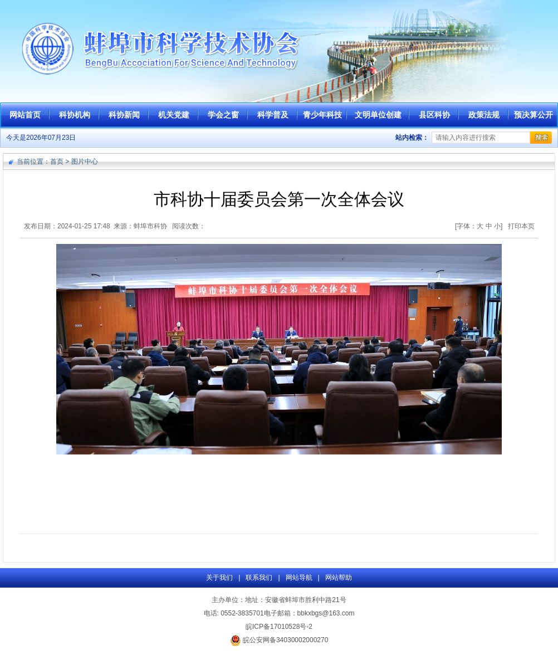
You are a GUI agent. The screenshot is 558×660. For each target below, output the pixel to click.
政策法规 (484, 114)
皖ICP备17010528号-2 (279, 626)
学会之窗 (223, 114)
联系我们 (259, 577)
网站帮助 (338, 577)
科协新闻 (124, 114)
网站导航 (299, 577)
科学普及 (272, 114)
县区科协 (434, 114)
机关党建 (173, 114)
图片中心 (84, 161)
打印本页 (521, 226)
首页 (56, 161)
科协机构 (74, 114)
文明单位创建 (378, 114)
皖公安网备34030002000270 (279, 640)
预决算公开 (533, 114)
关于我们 (219, 577)
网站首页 (25, 114)
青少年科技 (322, 114)
